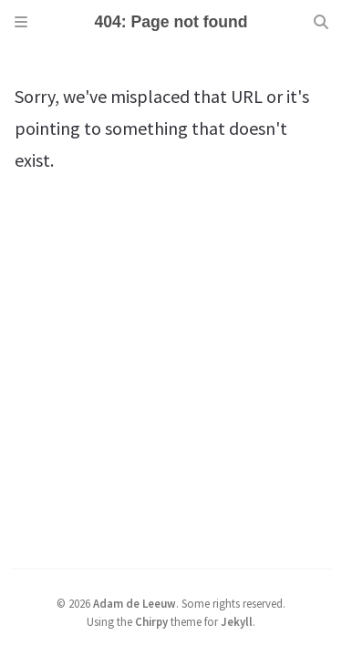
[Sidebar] (21, 22)
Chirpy (151, 621)
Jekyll (237, 621)
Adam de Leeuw (134, 603)
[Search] (321, 22)
